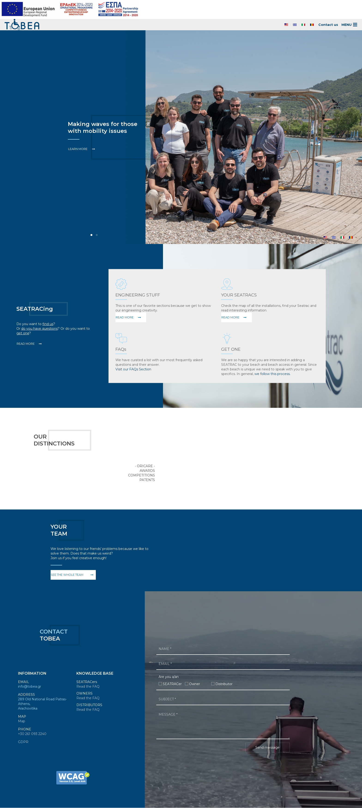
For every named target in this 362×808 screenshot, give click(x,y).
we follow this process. (272, 374)
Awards (147, 471)
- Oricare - (145, 466)
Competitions (141, 475)
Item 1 (97, 235)
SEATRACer (172, 684)
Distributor (223, 684)
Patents (147, 480)
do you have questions (39, 328)
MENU (349, 24)
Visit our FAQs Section (133, 369)
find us (47, 324)
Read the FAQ (88, 686)
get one (22, 333)
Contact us (328, 25)
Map (21, 721)
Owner (194, 684)
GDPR (23, 742)
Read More (26, 343)
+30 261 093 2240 (32, 734)
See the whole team (67, 574)
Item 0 (91, 235)
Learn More (77, 149)
